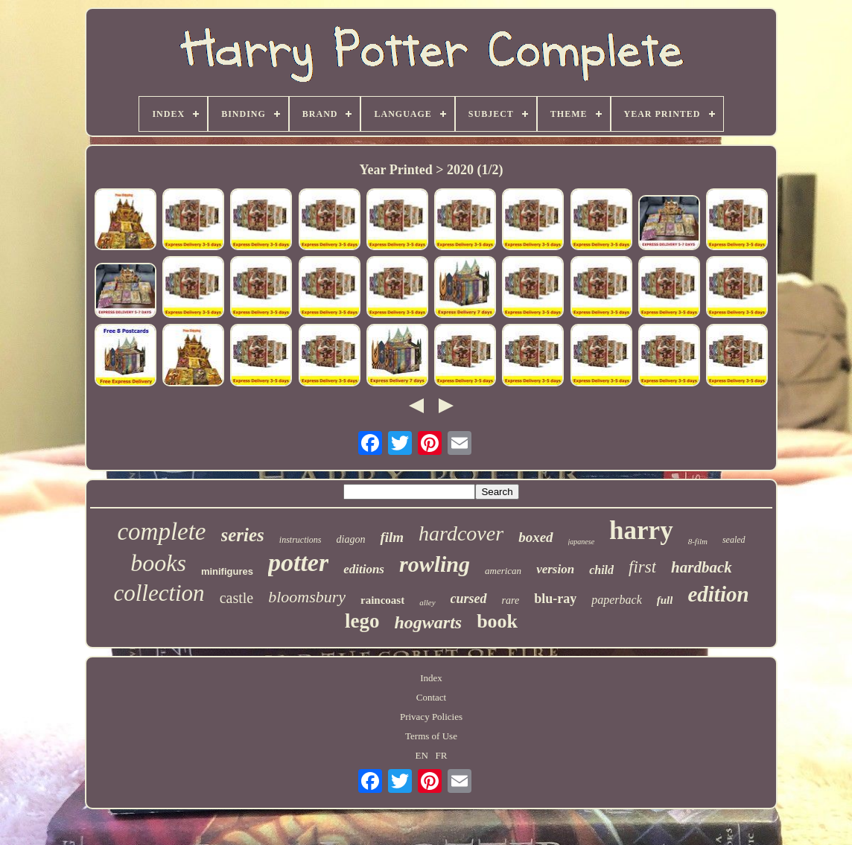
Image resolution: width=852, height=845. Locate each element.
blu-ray (555, 598)
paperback (616, 599)
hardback (701, 567)
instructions (300, 540)
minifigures (227, 571)
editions (363, 569)
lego (362, 621)
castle (237, 598)
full (665, 600)
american (503, 570)
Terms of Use (431, 736)
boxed (535, 537)
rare (511, 600)
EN (422, 755)
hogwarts (428, 622)
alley (427, 602)
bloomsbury (307, 596)
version (555, 569)
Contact (431, 697)
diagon (351, 539)
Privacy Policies (431, 716)
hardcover (461, 533)
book (497, 621)
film (392, 537)
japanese (581, 542)
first (642, 567)
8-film (698, 541)
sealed (734, 540)
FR (442, 755)
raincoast (382, 600)
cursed (469, 598)
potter (298, 562)
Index (431, 677)
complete (161, 531)
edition (717, 594)
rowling (434, 564)
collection (158, 593)
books (158, 562)
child (601, 570)
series (242, 535)
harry (641, 530)
